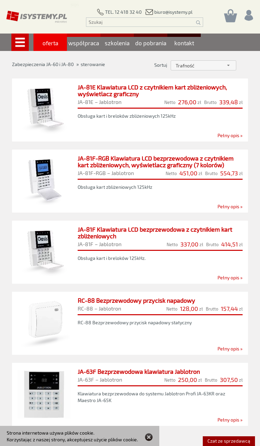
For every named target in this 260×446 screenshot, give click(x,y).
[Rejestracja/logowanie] (248, 13)
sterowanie (93, 64)
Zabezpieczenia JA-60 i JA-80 (43, 64)
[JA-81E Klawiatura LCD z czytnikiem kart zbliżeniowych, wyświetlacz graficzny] (130, 110)
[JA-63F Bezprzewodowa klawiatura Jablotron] (130, 400)
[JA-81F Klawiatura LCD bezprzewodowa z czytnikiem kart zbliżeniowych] (130, 252)
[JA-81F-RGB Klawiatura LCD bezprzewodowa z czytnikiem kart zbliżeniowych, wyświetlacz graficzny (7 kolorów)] (130, 181)
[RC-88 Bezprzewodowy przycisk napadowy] (130, 324)
